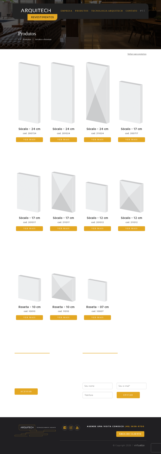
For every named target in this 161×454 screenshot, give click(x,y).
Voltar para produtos (136, 54)
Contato (131, 11)
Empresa (66, 11)
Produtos (81, 11)
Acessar (26, 391)
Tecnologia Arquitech (107, 11)
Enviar (128, 395)
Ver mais (29, 139)
